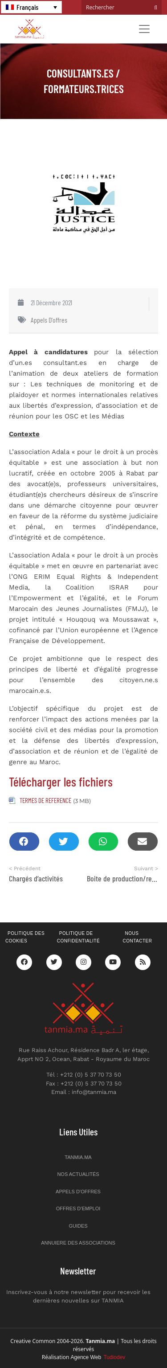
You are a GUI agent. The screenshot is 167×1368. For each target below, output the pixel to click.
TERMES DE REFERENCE (45, 800)
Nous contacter (137, 937)
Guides (78, 1226)
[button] (24, 841)
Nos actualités (78, 1174)
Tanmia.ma (78, 1157)
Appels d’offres (78, 1191)
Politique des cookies (25, 937)
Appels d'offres (49, 319)
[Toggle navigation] (144, 28)
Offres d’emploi (78, 1208)
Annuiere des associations (78, 1242)
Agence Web (98, 1357)
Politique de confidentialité (78, 937)
